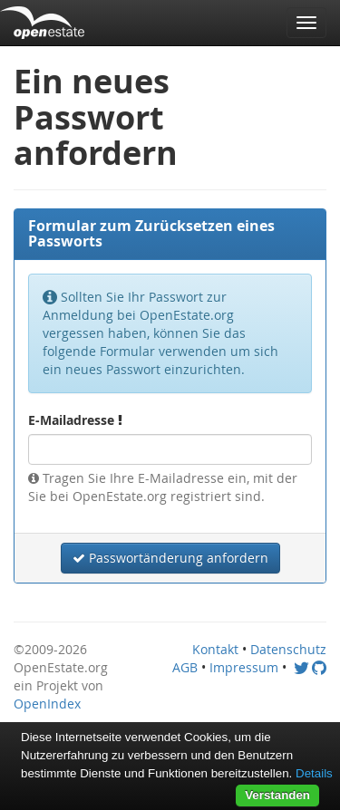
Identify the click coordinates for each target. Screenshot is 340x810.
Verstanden (277, 795)
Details (314, 773)
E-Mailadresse (75, 420)
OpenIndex (47, 703)
